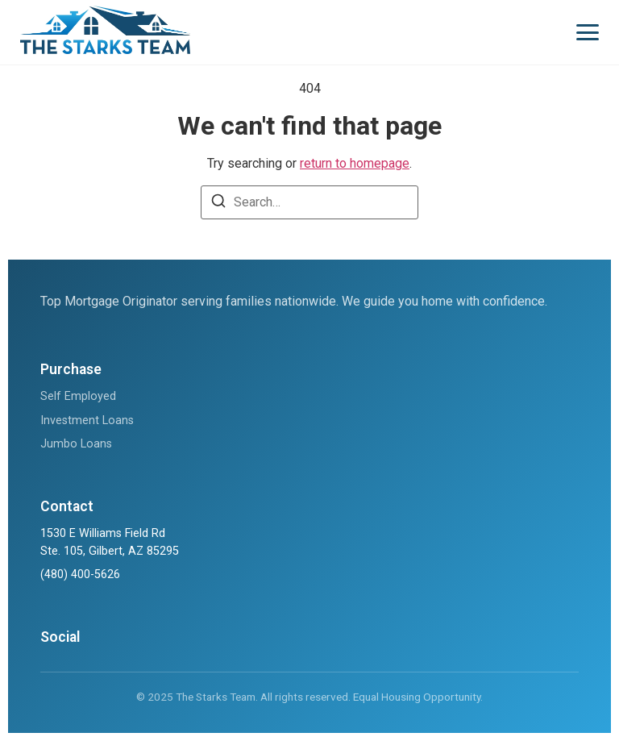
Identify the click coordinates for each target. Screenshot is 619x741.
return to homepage (354, 163)
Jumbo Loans (76, 444)
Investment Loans (87, 420)
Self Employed (78, 396)
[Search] (218, 203)
